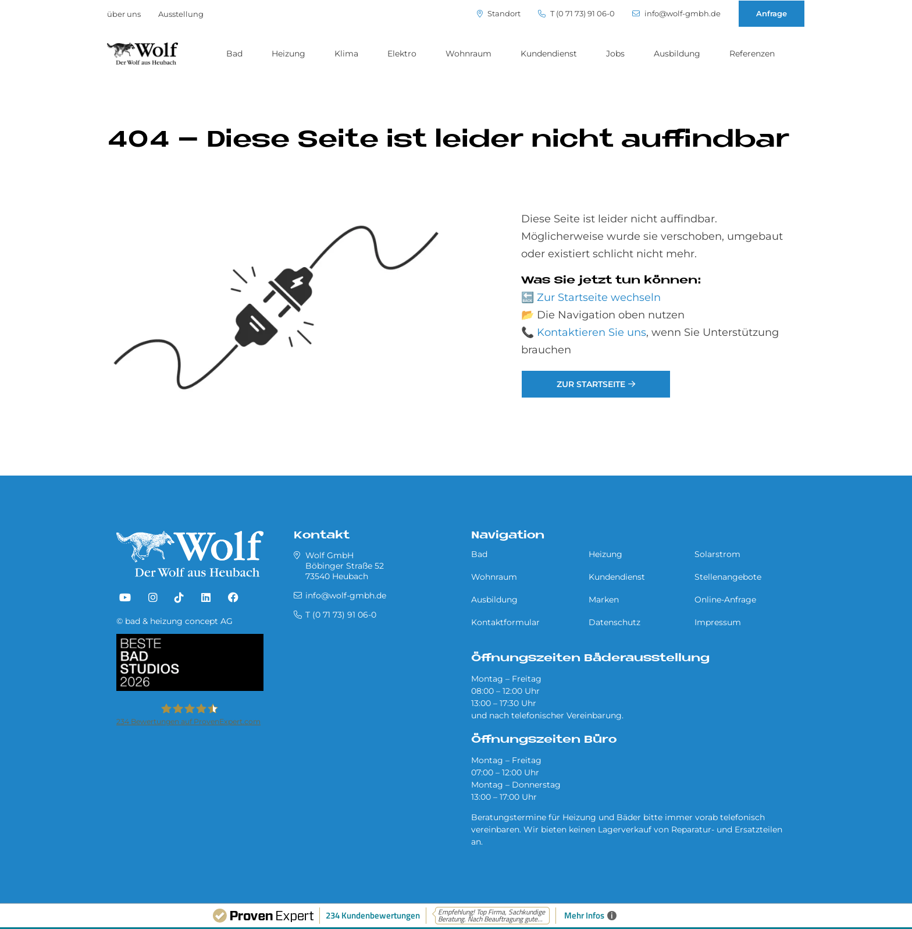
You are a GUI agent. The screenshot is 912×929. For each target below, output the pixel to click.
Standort (499, 13)
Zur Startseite (591, 384)
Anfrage (771, 13)
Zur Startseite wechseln (599, 297)
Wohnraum (468, 53)
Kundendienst (549, 53)
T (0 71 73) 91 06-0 (576, 13)
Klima (346, 53)
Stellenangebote (727, 577)
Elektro (401, 53)
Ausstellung (181, 14)
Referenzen (752, 53)
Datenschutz (614, 622)
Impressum (717, 622)
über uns (124, 14)
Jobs (615, 53)
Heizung (288, 53)
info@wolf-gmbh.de (676, 13)
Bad (234, 53)
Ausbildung (677, 53)
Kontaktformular (505, 622)
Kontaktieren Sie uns (591, 332)
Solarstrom (717, 554)
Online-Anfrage (725, 599)
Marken (604, 599)
